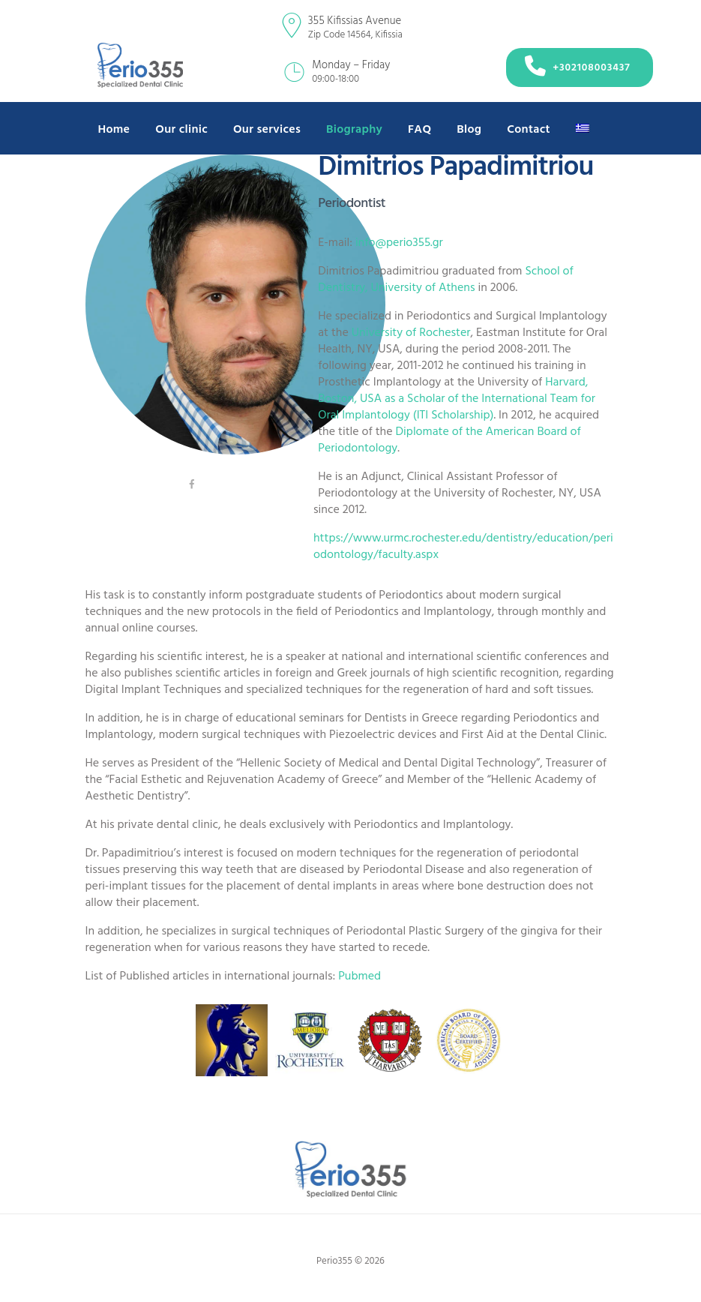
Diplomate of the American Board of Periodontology (449, 440)
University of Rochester (411, 333)
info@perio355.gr (399, 243)
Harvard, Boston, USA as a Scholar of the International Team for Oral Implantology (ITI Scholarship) (456, 399)
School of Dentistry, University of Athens (446, 280)
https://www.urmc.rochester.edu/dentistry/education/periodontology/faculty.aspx (463, 547)
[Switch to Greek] (582, 130)
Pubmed (359, 976)
